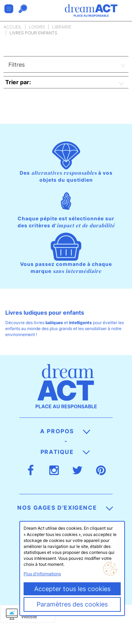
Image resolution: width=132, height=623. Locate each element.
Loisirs (37, 26)
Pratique (65, 451)
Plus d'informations (42, 573)
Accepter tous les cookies (72, 588)
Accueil (13, 26)
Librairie (61, 26)
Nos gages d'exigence (65, 507)
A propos (65, 431)
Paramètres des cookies (72, 604)
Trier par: (18, 82)
